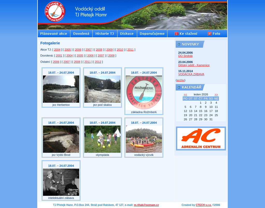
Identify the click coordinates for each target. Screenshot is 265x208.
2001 (59, 55)
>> (216, 94)
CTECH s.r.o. (204, 205)
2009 (109, 49)
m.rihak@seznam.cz (146, 205)
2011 (130, 49)
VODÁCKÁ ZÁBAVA (191, 74)
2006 (78, 49)
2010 (120, 49)
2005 (67, 49)
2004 (57, 49)
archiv (181, 80)
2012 (98, 61)
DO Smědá (185, 55)
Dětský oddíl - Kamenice (194, 65)
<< (185, 94)
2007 (88, 49)
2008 (99, 49)
